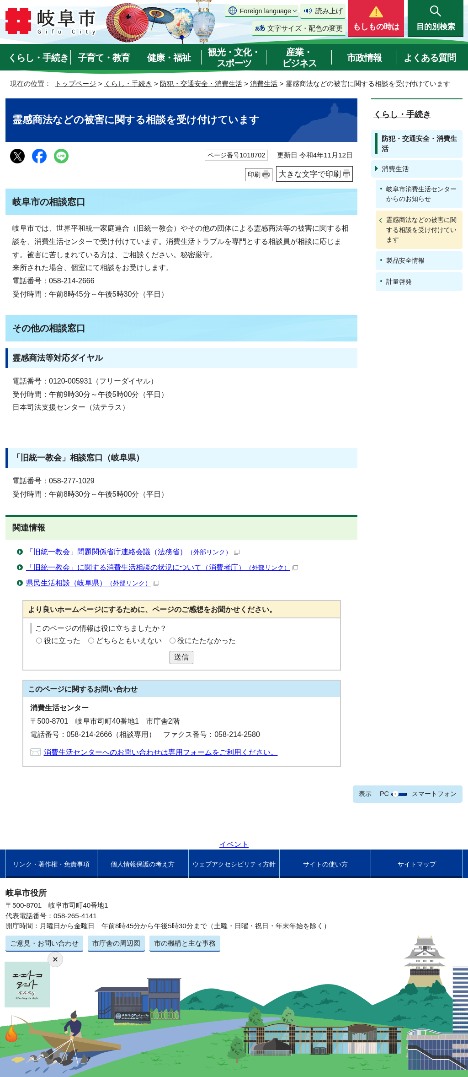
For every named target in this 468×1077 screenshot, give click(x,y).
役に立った (62, 640)
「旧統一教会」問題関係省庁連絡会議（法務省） (132, 552)
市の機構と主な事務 (185, 943)
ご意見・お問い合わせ (44, 943)
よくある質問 (430, 58)
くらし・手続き (38, 58)
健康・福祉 (169, 58)
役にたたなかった (206, 640)
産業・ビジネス (299, 57)
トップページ (75, 83)
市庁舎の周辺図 (116, 943)
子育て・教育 (104, 58)
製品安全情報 (405, 260)
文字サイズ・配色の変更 (305, 28)
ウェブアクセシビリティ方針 (234, 864)
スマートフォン (434, 793)
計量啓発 (399, 281)
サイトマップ (417, 864)
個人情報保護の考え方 (143, 864)
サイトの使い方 (325, 864)
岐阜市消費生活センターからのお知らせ (421, 193)
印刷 (254, 174)
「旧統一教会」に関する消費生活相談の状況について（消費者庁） (162, 567)
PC (384, 793)
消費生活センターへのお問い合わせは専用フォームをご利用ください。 (161, 752)
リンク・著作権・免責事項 (51, 864)
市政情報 (364, 58)
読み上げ (329, 11)
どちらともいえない (129, 640)
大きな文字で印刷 (310, 174)
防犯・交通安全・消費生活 (201, 83)
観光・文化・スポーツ (234, 57)
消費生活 (263, 83)
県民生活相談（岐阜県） (92, 583)
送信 (181, 657)
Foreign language (265, 11)
